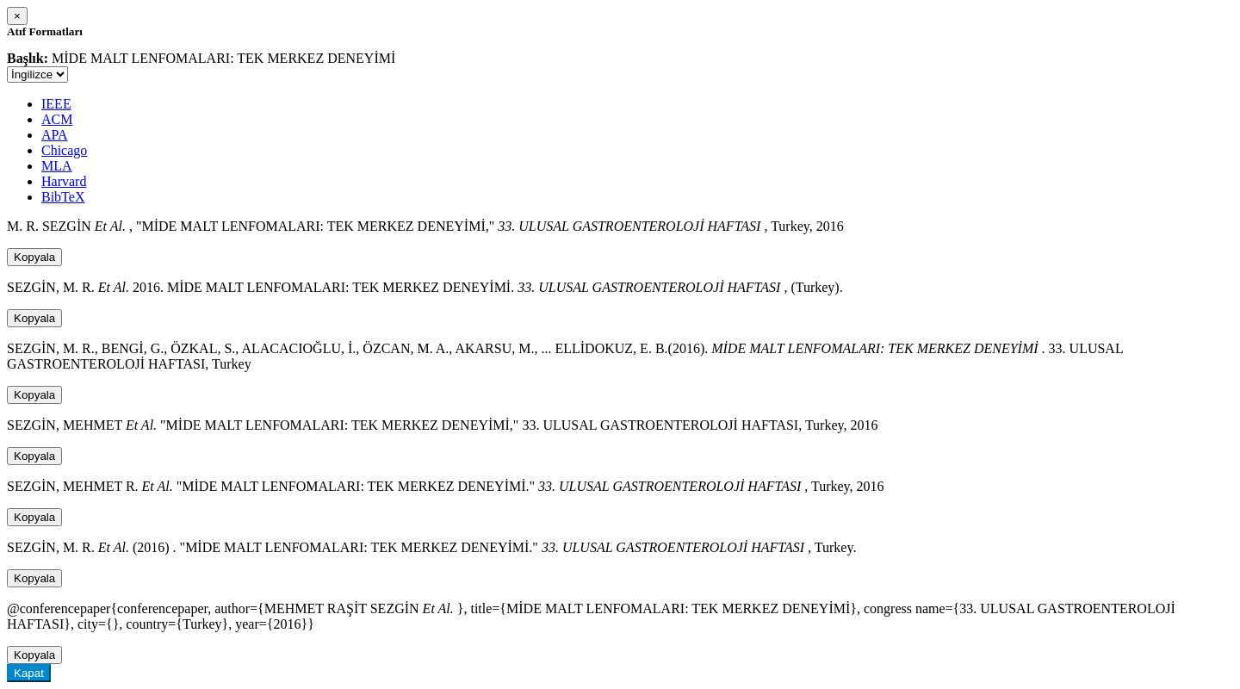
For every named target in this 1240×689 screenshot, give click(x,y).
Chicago (64, 150)
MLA (56, 165)
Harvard (63, 181)
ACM (56, 119)
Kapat (29, 673)
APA (54, 134)
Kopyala (34, 257)
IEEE (56, 103)
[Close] (17, 16)
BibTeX (62, 196)
